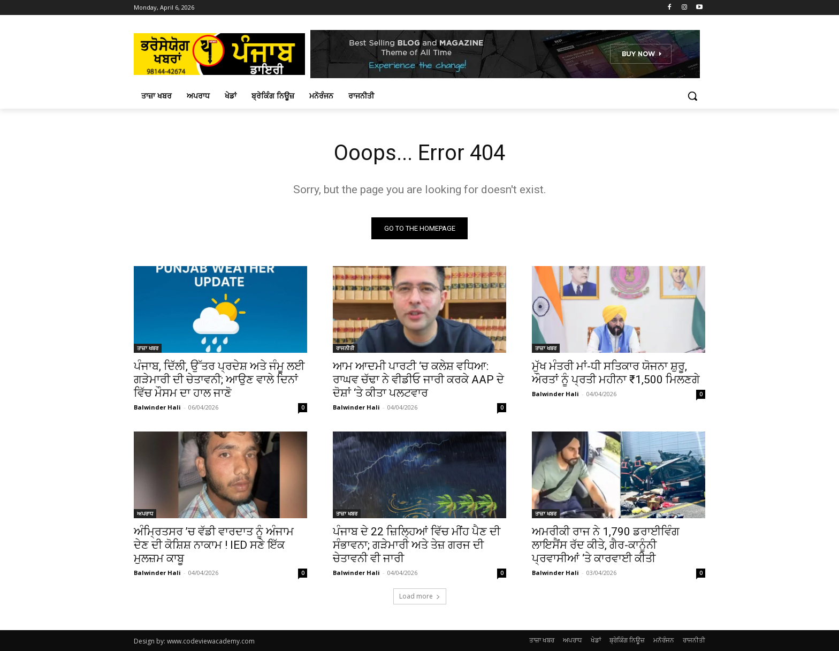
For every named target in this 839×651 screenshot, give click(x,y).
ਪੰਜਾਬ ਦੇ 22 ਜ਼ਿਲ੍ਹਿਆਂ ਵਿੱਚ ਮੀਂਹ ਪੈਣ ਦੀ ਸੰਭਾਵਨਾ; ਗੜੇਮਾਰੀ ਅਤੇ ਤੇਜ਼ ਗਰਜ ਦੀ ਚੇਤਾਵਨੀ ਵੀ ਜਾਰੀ (416, 545)
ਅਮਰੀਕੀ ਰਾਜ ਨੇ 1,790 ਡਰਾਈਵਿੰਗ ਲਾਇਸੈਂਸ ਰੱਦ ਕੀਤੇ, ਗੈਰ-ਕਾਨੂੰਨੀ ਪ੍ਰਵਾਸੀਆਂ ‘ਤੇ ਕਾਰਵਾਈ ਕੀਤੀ (606, 545)
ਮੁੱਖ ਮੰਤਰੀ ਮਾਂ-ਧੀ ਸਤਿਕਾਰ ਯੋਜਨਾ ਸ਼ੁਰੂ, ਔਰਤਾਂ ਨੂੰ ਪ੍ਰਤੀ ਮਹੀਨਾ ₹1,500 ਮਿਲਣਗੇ (616, 373)
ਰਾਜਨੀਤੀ (345, 348)
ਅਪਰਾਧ (145, 513)
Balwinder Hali (157, 407)
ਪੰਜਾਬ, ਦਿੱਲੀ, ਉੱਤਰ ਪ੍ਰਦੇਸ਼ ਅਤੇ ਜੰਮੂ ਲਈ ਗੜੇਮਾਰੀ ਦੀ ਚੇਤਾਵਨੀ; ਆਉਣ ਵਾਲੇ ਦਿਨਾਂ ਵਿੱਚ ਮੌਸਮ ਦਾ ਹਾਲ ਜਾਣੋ (219, 379)
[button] (692, 96)
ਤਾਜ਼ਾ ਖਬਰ (147, 348)
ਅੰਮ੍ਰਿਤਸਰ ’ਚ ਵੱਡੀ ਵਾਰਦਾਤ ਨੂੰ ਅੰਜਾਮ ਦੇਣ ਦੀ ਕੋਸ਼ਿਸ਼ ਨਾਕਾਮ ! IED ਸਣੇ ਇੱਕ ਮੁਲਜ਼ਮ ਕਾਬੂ (214, 545)
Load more (419, 596)
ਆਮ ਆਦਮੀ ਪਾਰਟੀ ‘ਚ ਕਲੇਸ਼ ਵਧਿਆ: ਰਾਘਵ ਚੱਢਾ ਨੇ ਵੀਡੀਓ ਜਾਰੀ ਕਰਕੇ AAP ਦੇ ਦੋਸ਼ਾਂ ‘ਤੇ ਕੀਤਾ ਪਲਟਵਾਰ (418, 379)
